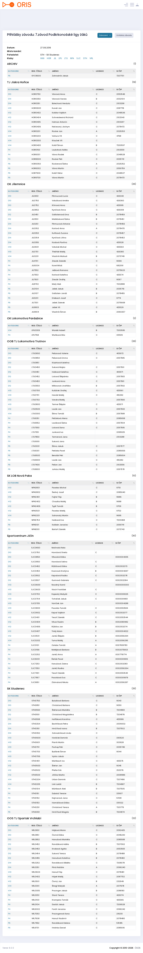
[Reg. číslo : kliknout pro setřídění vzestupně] (41, 71)
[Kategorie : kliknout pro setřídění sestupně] (19, 71)
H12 (9, 112)
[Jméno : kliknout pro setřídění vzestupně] (73, 71)
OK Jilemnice (16, 184)
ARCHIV (12, 64)
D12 (9, 214)
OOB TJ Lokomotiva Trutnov (26, 341)
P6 (9, 75)
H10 (9, 108)
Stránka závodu (124, 35)
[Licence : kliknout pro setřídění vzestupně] (105, 71)
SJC (78, 58)
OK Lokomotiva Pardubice (25, 318)
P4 (9, 149)
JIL (55, 58)
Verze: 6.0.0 (8, 947)
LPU (60, 58)
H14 (9, 131)
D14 (9, 98)
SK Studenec (16, 689)
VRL (91, 58)
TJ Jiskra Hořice (18, 82)
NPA (72, 58)
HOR (49, 58)
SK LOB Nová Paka (19, 476)
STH (85, 58)
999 (42, 58)
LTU (66, 58)
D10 (9, 94)
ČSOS (137, 947)
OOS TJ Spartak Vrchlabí (24, 818)
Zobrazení (103, 35)
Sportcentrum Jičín (20, 536)
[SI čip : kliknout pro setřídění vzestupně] (126, 71)
